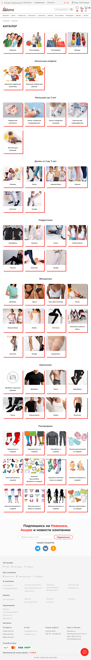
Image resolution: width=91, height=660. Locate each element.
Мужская (50, 602)
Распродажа (69, 15)
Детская (28, 599)
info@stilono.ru (30, 634)
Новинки (50, 15)
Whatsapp (16, 567)
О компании (8, 585)
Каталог (86, 15)
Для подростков (31, 602)
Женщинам (32, 15)
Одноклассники (23, 576)
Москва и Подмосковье (13, 3)
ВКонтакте (8, 576)
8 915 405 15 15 (8, 634)
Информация (39, 2)
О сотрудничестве (10, 588)
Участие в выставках (33, 585)
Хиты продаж (59, 15)
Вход (75, 2)
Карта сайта (29, 591)
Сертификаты (73, 588)
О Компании (26, 2)
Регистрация (84, 2)
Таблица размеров (10, 612)
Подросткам (22, 15)
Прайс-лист (7, 615)
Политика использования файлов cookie (52, 587)
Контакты (50, 2)
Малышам (6, 15)
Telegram (38, 576)
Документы (7, 618)
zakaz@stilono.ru (30, 631)
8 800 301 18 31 (8, 637)
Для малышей (8, 599)
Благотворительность (33, 588)
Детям (13, 15)
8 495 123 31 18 (8, 631)
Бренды (78, 15)
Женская (50, 599)
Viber (6, 567)
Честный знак (73, 585)
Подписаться (63, 537)
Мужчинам (41, 15)
